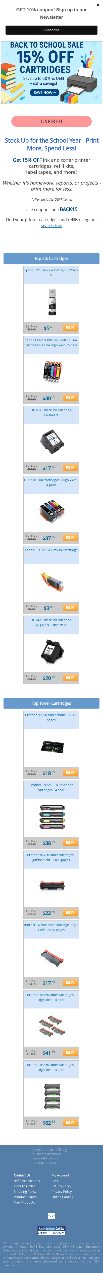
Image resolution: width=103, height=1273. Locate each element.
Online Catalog (62, 1197)
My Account (60, 1175)
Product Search (25, 1197)
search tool (51, 225)
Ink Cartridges (55, 258)
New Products (24, 1203)
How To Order (24, 1186)
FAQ (55, 1181)
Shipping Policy (25, 1192)
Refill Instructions (27, 1181)
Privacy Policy (62, 1192)
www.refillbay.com (46, 1158)
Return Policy (61, 1186)
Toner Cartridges (55, 703)
